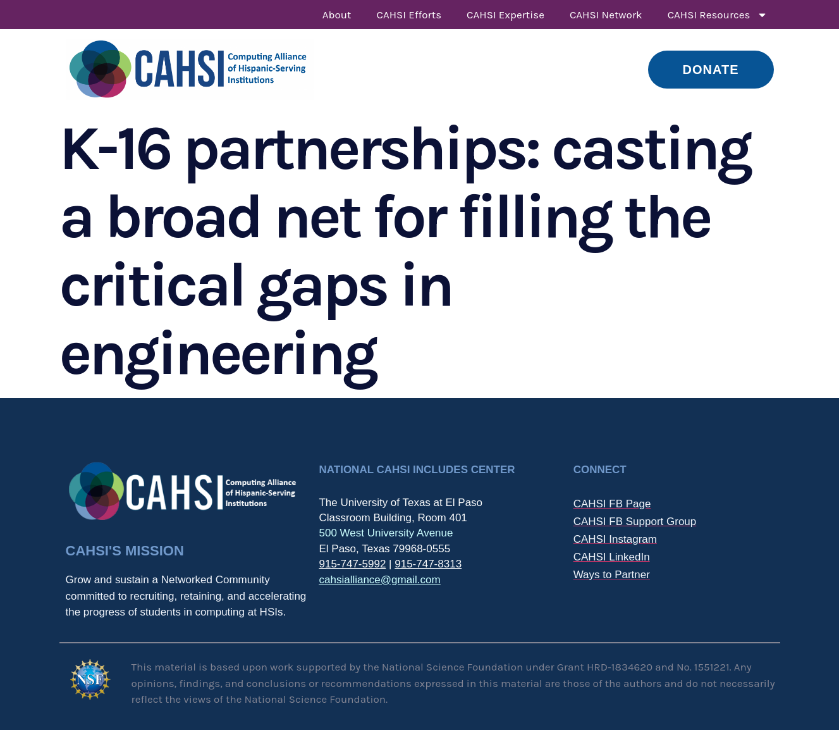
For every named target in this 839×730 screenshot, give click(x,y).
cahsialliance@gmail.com (379, 580)
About (337, 14)
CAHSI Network (606, 14)
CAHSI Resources (718, 15)
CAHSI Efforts (409, 14)
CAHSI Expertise (505, 14)
